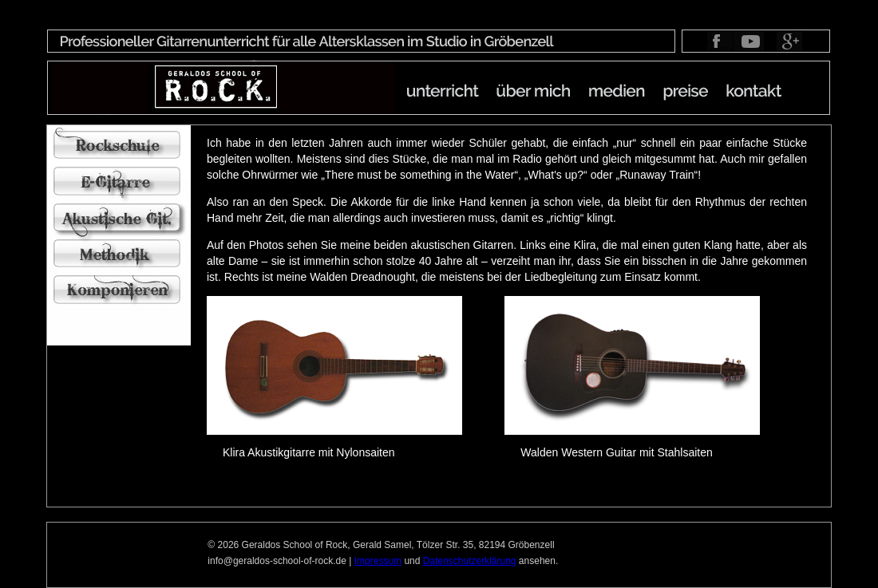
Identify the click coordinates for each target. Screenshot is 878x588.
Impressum (377, 560)
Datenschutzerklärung (469, 560)
